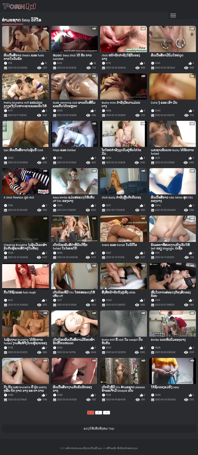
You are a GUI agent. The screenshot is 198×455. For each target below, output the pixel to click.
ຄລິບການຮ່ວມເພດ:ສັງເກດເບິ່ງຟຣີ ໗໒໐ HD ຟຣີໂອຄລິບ (91, 448)
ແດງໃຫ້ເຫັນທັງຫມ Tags (99, 429)
